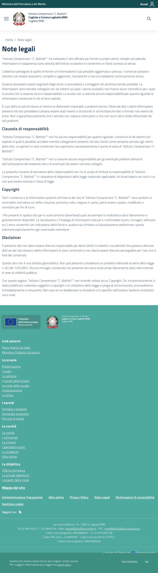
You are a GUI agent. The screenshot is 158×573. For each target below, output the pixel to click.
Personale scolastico (15, 413)
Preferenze (130, 562)
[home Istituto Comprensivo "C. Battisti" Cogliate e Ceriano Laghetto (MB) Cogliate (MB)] (40, 19)
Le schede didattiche (15, 475)
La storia (7, 395)
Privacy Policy (79, 497)
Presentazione (11, 366)
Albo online (9, 456)
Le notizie (8, 432)
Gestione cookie (12, 504)
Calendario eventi (13, 447)
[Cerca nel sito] (149, 19)
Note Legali (102, 497)
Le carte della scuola (15, 385)
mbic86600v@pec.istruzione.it (122, 528)
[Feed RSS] (20, 512)
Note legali (24, 39)
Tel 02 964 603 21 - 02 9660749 (37, 528)
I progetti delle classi (15, 480)
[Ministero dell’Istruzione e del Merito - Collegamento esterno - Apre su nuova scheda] (24, 4)
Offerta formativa (13, 470)
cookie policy (64, 564)
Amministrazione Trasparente (22, 497)
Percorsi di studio (13, 418)
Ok (147, 562)
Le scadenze (10, 451)
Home (9, 39)
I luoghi (7, 371)
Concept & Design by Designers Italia (129, 552)
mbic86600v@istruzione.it (80, 528)
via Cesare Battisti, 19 (66, 524)
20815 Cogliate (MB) (93, 524)
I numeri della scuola (15, 380)
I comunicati (10, 437)
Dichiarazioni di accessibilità (135, 497)
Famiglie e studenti (14, 409)
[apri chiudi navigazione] (6, 19)
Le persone (9, 376)
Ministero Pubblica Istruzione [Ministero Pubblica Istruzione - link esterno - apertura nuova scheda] (21, 352)
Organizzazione (12, 390)
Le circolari (9, 442)
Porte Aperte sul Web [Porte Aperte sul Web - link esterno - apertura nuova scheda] (16, 347)
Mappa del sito (13, 487)
